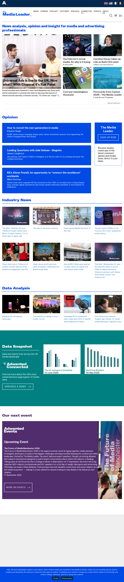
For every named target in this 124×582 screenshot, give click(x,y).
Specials (75, 11)
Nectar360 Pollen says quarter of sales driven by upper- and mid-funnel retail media (77, 266)
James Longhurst (15, 152)
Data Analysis (16, 287)
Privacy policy (67, 578)
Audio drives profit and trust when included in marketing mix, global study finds (46, 266)
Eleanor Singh (14, 130)
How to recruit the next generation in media (33, 127)
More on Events (19, 485)
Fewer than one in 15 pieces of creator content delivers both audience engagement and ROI (15, 266)
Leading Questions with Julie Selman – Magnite (34, 149)
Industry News (16, 199)
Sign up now (108, 136)
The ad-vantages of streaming (58, 369)
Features (64, 11)
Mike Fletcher (14, 178)
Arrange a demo (18, 385)
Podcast (54, 11)
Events (97, 11)
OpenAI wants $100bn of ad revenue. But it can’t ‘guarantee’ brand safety (108, 230)
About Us (106, 12)
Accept (55, 578)
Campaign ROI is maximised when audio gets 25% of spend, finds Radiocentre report (77, 318)
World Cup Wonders (95, 369)
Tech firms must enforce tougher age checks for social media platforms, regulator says (108, 318)
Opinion (44, 11)
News (36, 11)
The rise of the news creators (45, 227)
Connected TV (86, 12)
